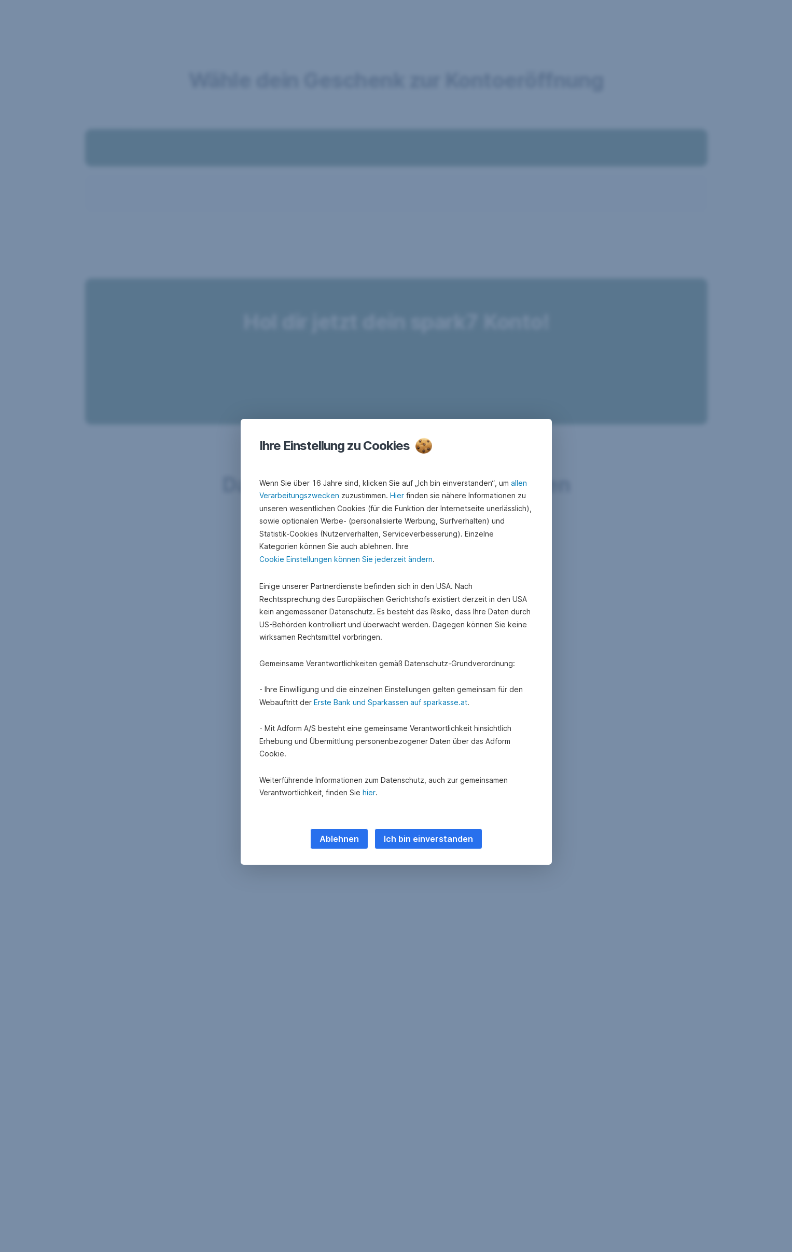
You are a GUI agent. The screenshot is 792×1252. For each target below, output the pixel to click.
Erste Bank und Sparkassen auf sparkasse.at (390, 702)
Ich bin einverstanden (428, 839)
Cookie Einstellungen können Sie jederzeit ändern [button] (346, 559)
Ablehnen (339, 839)
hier (369, 792)
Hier (397, 495)
